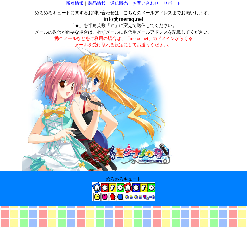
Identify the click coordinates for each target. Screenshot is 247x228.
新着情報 (75, 3)
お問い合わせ (145, 3)
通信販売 (119, 3)
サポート (172, 3)
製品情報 (97, 3)
